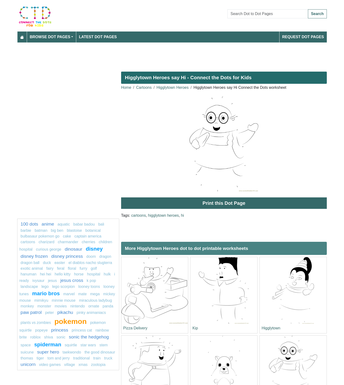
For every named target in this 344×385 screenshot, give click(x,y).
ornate (93, 306)
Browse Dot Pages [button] (50, 37)
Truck (108, 358)
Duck (47, 263)
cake (67, 236)
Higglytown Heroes (172, 87)
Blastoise (74, 230)
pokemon (70, 321)
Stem (103, 345)
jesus (52, 281)
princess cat (82, 330)
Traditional (81, 358)
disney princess (67, 256)
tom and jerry (59, 358)
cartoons (138, 215)
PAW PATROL (31, 312)
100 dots (29, 224)
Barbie (26, 230)
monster (44, 306)
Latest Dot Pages (98, 37)
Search (317, 14)
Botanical (93, 230)
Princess (59, 329)
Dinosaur (73, 249)
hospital (93, 274)
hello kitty (63, 274)
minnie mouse (64, 300)
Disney (94, 249)
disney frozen (34, 256)
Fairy (50, 268)
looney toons (89, 287)
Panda (108, 306)
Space (26, 345)
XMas (82, 365)
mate (82, 294)
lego (44, 287)
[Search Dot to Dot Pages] (267, 13)
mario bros (46, 293)
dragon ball (30, 263)
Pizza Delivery (135, 328)
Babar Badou (84, 224)
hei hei (45, 274)
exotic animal (32, 268)
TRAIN (97, 358)
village (69, 365)
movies (61, 306)
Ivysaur (38, 281)
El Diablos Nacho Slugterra (90, 263)
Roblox (35, 337)
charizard (46, 242)
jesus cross (71, 280)
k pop (91, 281)
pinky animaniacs (91, 313)
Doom (91, 256)
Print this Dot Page (224, 203)
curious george (48, 249)
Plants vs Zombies (36, 323)
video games (50, 365)
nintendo (77, 306)
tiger (40, 358)
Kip (195, 328)
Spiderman (47, 345)
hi (182, 215)
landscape (29, 287)
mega (95, 294)
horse (79, 274)
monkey (27, 306)
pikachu (65, 312)
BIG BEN (57, 230)
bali (101, 224)
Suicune (27, 352)
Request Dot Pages (303, 37)
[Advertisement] (160, 55)
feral (60, 268)
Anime (48, 224)
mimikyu (41, 300)
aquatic (64, 224)
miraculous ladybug (95, 300)
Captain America (87, 236)
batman (41, 230)
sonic (60, 337)
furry (83, 268)
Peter (49, 313)
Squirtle (71, 345)
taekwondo (72, 352)
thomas (27, 358)
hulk (107, 274)
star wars (88, 345)
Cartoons (144, 87)
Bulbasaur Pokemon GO (40, 236)
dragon (105, 256)
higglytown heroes (163, 215)
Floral (72, 268)
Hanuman (29, 274)
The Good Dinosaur (100, 352)
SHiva (48, 337)
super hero (48, 351)
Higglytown (271, 328)
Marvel (69, 294)
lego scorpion (63, 287)
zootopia (98, 365)
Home (126, 87)
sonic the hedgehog (89, 336)
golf (94, 268)
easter (59, 263)
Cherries (88, 242)
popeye (41, 330)
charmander (68, 242)
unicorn (28, 364)
